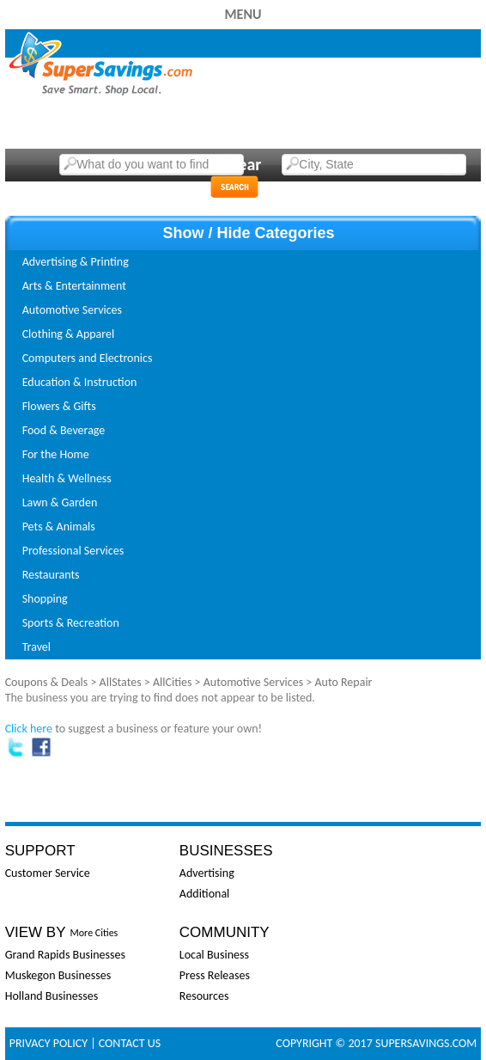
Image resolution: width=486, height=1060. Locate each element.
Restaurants (51, 574)
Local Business (214, 954)
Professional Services (73, 550)
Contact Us (130, 1043)
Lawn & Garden (60, 502)
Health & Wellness (67, 478)
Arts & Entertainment (74, 286)
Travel (36, 647)
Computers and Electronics (87, 358)
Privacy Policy (48, 1043)
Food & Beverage (64, 430)
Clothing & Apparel (68, 334)
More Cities (94, 933)
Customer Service (47, 873)
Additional (204, 893)
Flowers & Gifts (59, 406)
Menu (242, 14)
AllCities (172, 682)
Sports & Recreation (70, 623)
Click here (28, 728)
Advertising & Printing (75, 261)
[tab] (243, 262)
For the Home (55, 454)
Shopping (45, 598)
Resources (204, 996)
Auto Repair (343, 682)
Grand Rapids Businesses (65, 954)
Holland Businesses (52, 996)
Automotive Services (72, 310)
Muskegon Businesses (58, 975)
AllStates (121, 682)
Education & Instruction (79, 382)
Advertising (206, 873)
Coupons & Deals (46, 682)
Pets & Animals (58, 526)
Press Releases (214, 975)
